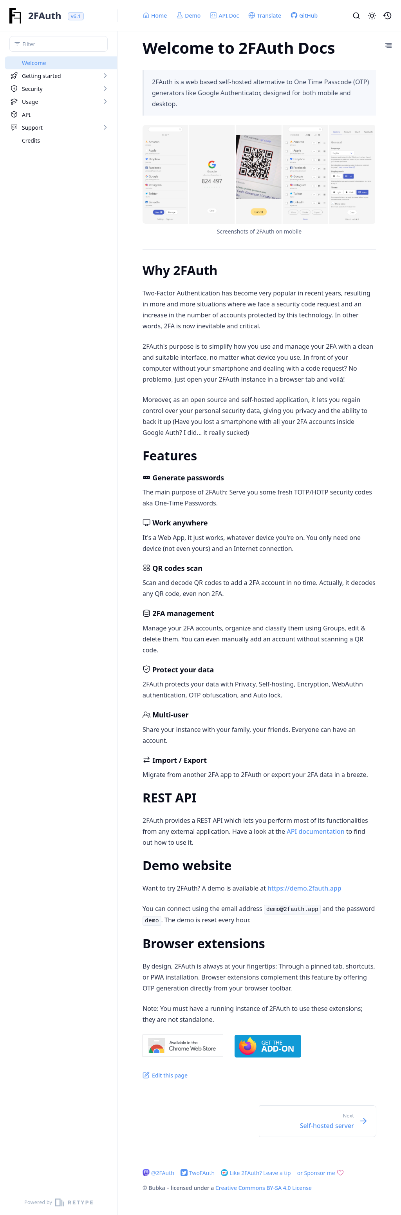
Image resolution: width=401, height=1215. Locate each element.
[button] (372, 16)
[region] (58, 623)
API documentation (316, 831)
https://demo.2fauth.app (304, 888)
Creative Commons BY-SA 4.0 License (263, 1187)
